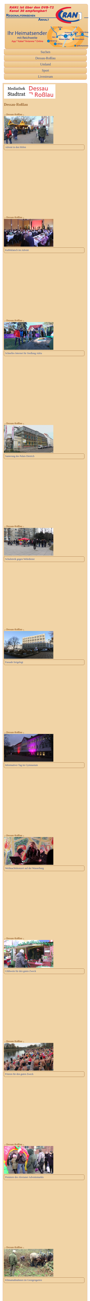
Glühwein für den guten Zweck (20, 971)
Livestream (45, 76)
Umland (45, 64)
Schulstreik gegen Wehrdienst (20, 559)
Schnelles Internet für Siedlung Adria (23, 353)
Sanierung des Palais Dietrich (19, 456)
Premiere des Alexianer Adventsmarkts (24, 1177)
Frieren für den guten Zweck (19, 1074)
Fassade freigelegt (14, 662)
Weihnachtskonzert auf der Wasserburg (24, 868)
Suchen (45, 52)
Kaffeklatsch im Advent (17, 250)
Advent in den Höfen (15, 147)
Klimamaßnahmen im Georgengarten (23, 1280)
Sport (45, 70)
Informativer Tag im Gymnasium (21, 765)
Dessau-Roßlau (45, 58)
